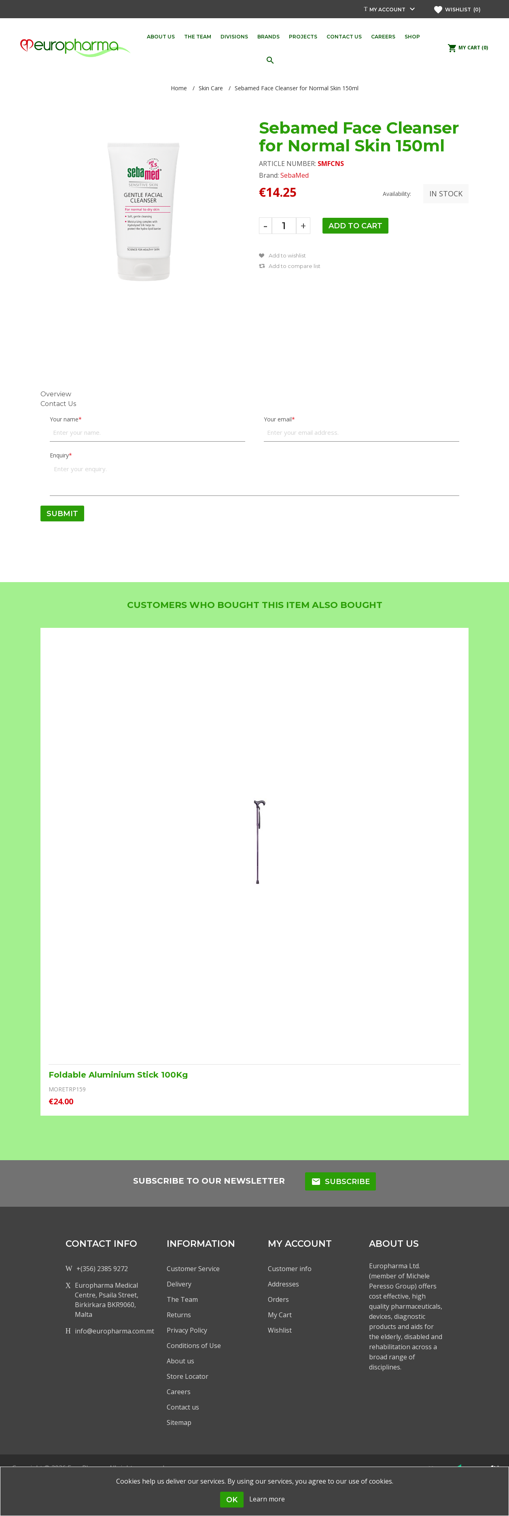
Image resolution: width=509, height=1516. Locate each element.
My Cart (280, 1314)
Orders (278, 1299)
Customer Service (193, 1268)
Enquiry (59, 455)
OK (232, 1499)
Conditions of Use (194, 1345)
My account (387, 9)
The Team (182, 1299)
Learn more (267, 1499)
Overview (55, 394)
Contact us (183, 1407)
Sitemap (179, 1422)
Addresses (283, 1284)
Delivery (179, 1284)
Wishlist (280, 1330)
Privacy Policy (187, 1330)
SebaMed (294, 175)
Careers (179, 1391)
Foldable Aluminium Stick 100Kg (118, 1075)
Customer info (290, 1268)
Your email (278, 419)
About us (180, 1361)
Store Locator (187, 1376)
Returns (179, 1314)
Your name (64, 419)
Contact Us (58, 404)
